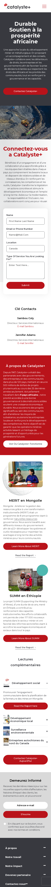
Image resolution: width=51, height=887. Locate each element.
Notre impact (13, 866)
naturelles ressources (25, 519)
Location (11, 242)
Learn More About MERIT (25, 546)
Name (9, 215)
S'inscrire (25, 814)
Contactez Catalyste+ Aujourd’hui (25, 759)
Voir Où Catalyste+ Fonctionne (25, 444)
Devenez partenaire (18, 875)
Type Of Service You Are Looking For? (25, 257)
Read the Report (25, 555)
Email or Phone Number (19, 229)
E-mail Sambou (25, 326)
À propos (11, 848)
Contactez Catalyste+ (25, 91)
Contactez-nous (15, 884)
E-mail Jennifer (26, 343)
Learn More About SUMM (25, 638)
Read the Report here (25, 706)
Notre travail (13, 857)
